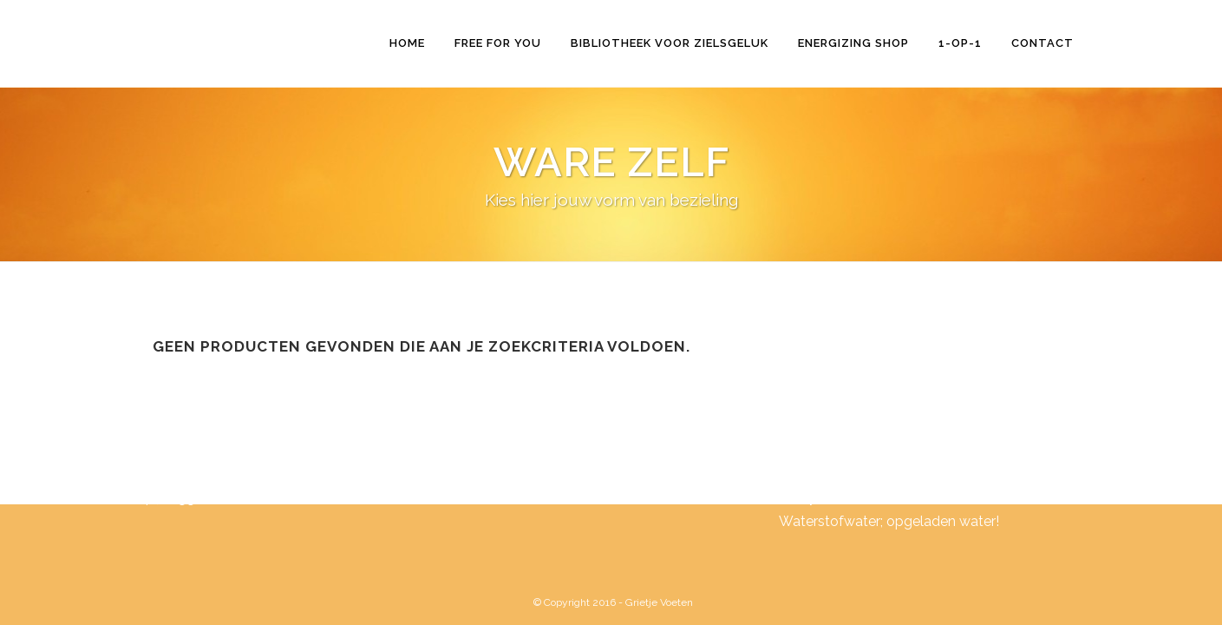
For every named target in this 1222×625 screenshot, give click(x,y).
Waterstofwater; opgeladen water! (889, 521)
